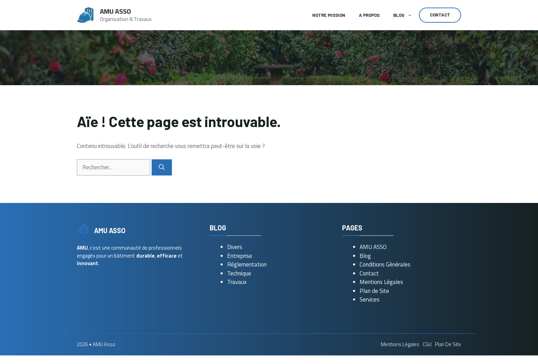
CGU (427, 344)
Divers (234, 246)
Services (369, 299)
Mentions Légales (381, 281)
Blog (406, 15)
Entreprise (239, 255)
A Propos (369, 15)
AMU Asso (115, 11)
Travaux (237, 281)
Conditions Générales (385, 264)
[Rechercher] (162, 167)
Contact (440, 15)
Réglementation (247, 264)
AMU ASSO (373, 246)
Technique (239, 273)
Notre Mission (328, 15)
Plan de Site (374, 290)
